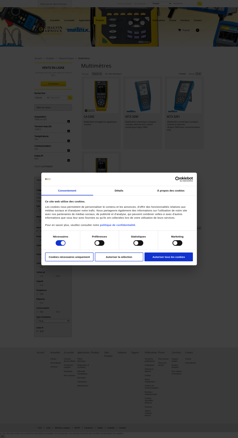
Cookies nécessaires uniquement (69, 256)
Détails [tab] (119, 190)
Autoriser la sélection (119, 256)
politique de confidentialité (117, 224)
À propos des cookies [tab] (171, 190)
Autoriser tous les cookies (168, 256)
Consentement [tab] (67, 190)
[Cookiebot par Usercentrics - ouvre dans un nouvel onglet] (178, 179)
